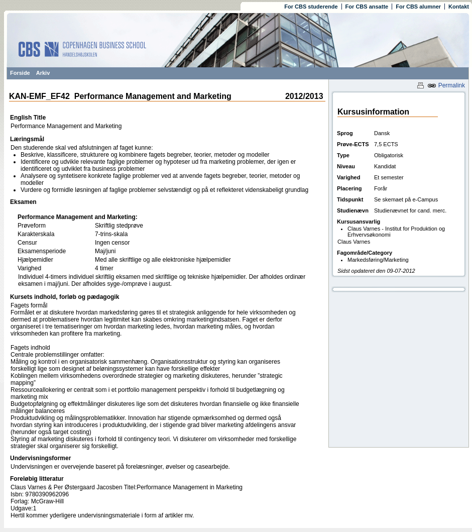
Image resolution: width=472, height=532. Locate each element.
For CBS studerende (310, 7)
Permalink (446, 85)
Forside (20, 73)
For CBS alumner (418, 7)
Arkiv (43, 73)
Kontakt (458, 7)
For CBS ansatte (367, 7)
